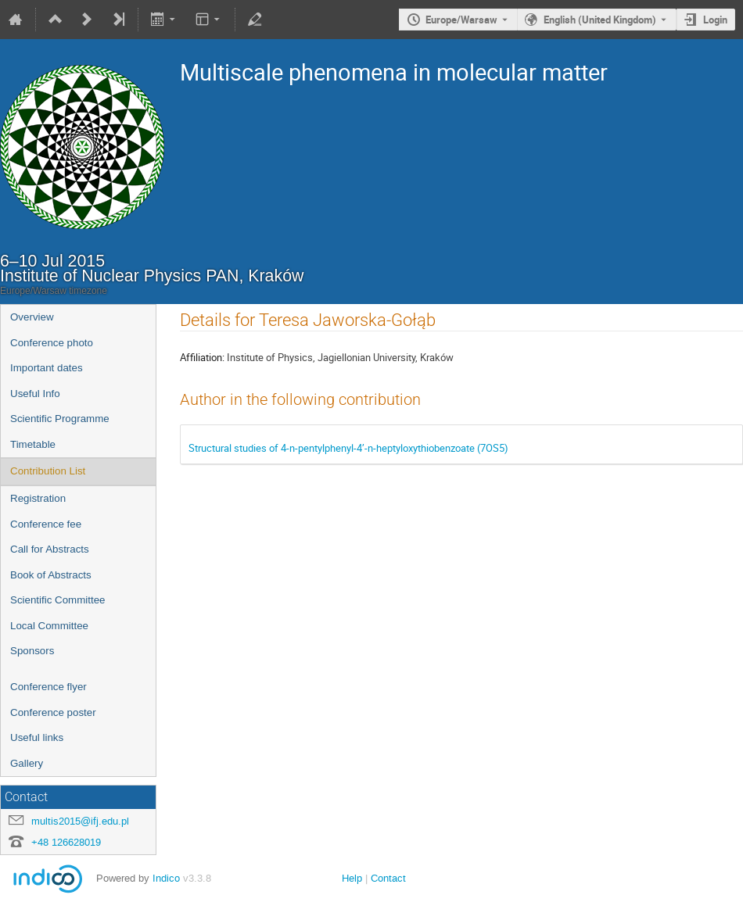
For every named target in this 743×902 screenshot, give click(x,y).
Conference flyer (48, 687)
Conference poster (53, 712)
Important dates (46, 368)
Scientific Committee (57, 600)
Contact (388, 878)
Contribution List (47, 471)
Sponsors (32, 651)
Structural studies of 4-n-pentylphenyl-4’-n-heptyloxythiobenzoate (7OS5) (348, 448)
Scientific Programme (59, 418)
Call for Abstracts (49, 549)
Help (352, 878)
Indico (166, 878)
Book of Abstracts (51, 575)
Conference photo (51, 343)
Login (715, 20)
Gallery (26, 763)
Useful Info (35, 393)
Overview (32, 317)
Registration (38, 498)
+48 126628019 (66, 842)
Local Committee (49, 626)
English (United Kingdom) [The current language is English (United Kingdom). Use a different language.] (600, 20)
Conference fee (45, 524)
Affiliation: (202, 357)
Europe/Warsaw (461, 20)
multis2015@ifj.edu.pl (80, 821)
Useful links (36, 737)
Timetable (33, 444)
